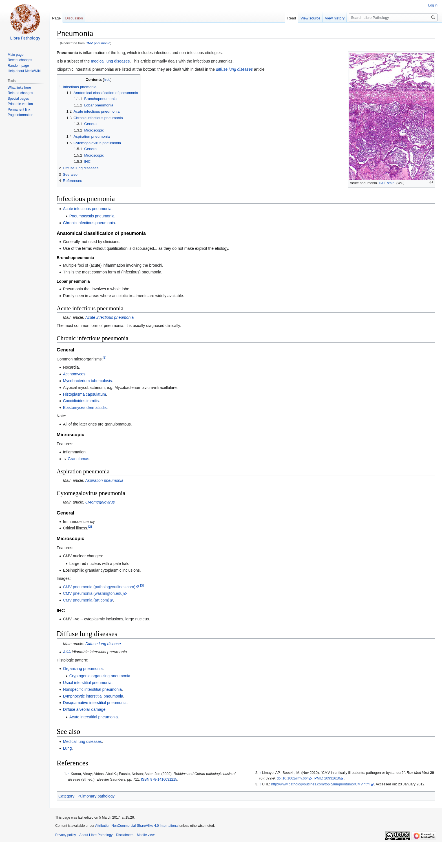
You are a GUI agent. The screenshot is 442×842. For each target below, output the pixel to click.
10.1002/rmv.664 (295, 778)
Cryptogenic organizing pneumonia (99, 676)
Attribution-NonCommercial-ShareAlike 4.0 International (136, 826)
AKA (66, 652)
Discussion (74, 18)
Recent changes (20, 60)
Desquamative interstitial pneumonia (95, 702)
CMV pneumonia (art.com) (86, 600)
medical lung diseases (110, 61)
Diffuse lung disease (103, 643)
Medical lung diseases (82, 741)
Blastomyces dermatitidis (85, 407)
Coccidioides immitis (81, 400)
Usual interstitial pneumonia (87, 682)
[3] (142, 585)
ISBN (145, 779)
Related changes (20, 93)
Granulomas (78, 458)
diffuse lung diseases (234, 69)
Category (66, 796)
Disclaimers (124, 835)
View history (335, 18)
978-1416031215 (163, 779)
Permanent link (19, 110)
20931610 (332, 778)
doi (279, 778)
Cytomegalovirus (100, 502)
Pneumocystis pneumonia (91, 216)
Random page (18, 66)
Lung (67, 748)
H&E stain (386, 183)
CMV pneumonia (98, 43)
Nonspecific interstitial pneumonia (92, 689)
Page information (20, 115)
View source (310, 18)
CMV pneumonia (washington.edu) (93, 593)
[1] (104, 357)
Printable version (20, 104)
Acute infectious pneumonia (87, 208)
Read (291, 18)
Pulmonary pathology (96, 796)
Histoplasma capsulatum (84, 394)
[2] (90, 527)
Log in (432, 5)
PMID (318, 778)
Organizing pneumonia (83, 668)
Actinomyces (74, 374)
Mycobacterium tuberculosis (87, 380)
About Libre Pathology (95, 835)
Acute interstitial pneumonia (93, 717)
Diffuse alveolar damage (84, 709)
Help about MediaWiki (24, 71)
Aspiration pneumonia (104, 480)
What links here (19, 88)
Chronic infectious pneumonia (89, 222)
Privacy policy (65, 835)
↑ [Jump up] (69, 774)
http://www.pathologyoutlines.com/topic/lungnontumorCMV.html (320, 784)
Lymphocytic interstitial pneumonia (93, 696)
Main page (15, 55)
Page (56, 18)
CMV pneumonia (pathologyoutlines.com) (99, 587)
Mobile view (145, 835)
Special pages (18, 99)
